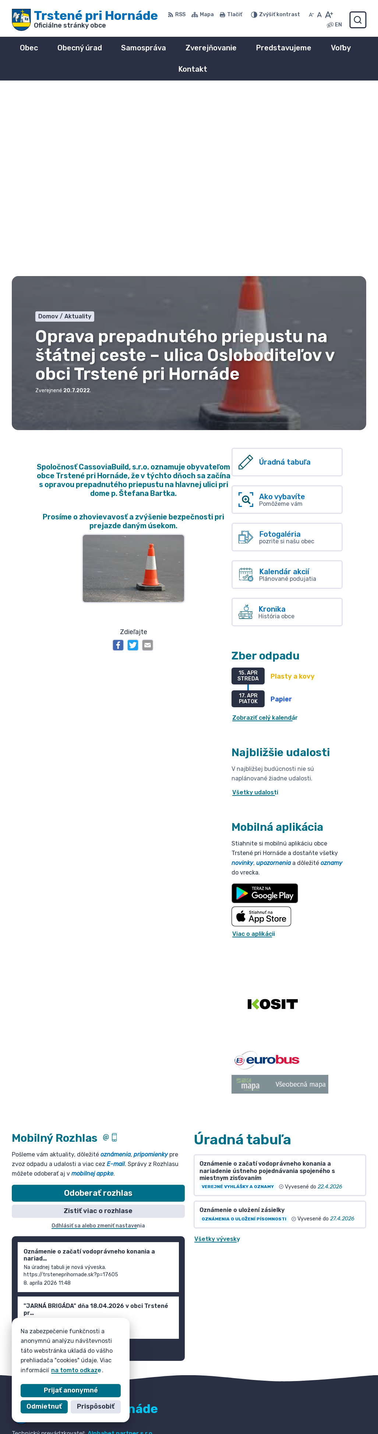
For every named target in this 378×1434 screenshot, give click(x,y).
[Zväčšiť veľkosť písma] (329, 14)
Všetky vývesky (217, 1054)
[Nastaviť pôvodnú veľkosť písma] (319, 14)
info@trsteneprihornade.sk (318, 1417)
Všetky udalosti (255, 607)
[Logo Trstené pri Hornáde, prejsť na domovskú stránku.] (85, 20)
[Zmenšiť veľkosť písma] (311, 14)
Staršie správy (39, 1165)
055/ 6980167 (298, 1409)
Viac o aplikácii (253, 748)
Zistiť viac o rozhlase (98, 1026)
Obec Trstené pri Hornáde (97, 1255)
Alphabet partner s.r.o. (121, 1248)
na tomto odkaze (76, 1370)
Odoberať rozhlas (98, 1008)
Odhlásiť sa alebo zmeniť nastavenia (98, 1041)
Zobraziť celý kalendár (265, 533)
